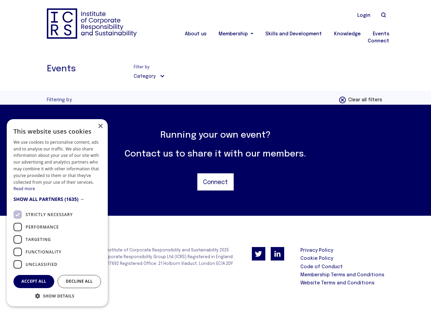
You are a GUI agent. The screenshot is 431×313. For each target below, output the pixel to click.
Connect (378, 41)
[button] (57, 199)
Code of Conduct (321, 267)
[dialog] (57, 212)
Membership (234, 34)
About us (195, 34)
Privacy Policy (316, 250)
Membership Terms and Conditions (342, 275)
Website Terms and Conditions (337, 283)
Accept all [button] (34, 281)
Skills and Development (293, 34)
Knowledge (347, 34)
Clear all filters (360, 100)
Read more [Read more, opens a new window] (24, 189)
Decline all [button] (79, 281)
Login (363, 15)
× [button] (100, 126)
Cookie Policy (316, 258)
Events (381, 34)
